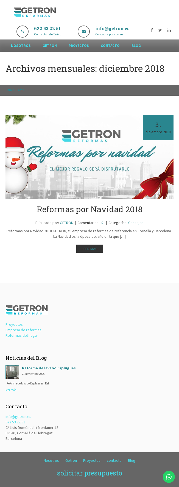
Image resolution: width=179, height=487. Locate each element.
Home (10, 90)
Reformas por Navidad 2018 (89, 209)
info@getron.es (18, 416)
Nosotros (21, 45)
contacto (110, 45)
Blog (136, 45)
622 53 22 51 (15, 422)
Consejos (136, 222)
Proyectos (79, 45)
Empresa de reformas (23, 329)
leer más (10, 390)
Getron (50, 45)
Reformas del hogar (21, 335)
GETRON (66, 222)
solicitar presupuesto (89, 473)
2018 (21, 90)
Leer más (89, 248)
